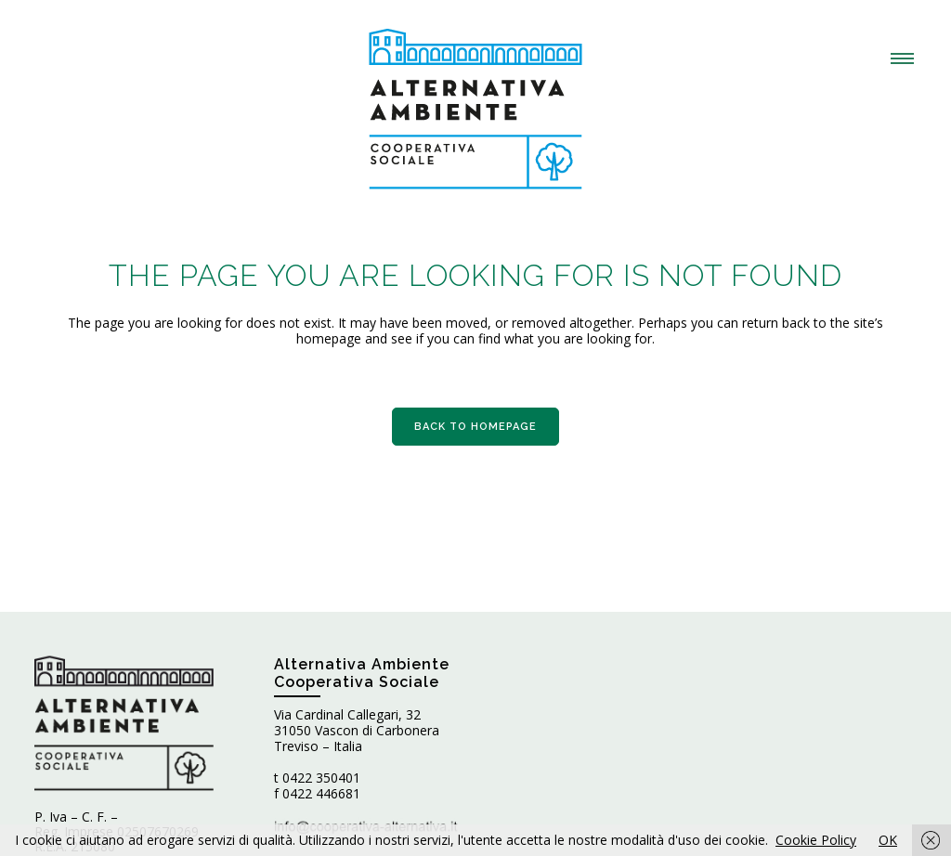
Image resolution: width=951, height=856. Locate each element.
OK (888, 840)
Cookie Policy (815, 840)
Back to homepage (475, 427)
